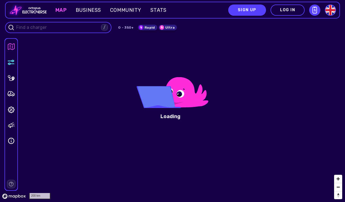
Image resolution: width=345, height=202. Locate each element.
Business (88, 10)
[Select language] (330, 10)
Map (61, 10)
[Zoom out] (338, 187)
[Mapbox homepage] (14, 196)
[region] (172, 101)
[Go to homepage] (27, 10)
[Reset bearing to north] (338, 195)
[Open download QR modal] (314, 10)
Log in (287, 10)
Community (125, 10)
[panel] (11, 46)
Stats (158, 10)
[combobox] (58, 27)
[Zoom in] (338, 179)
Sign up (247, 10)
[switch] (147, 27)
